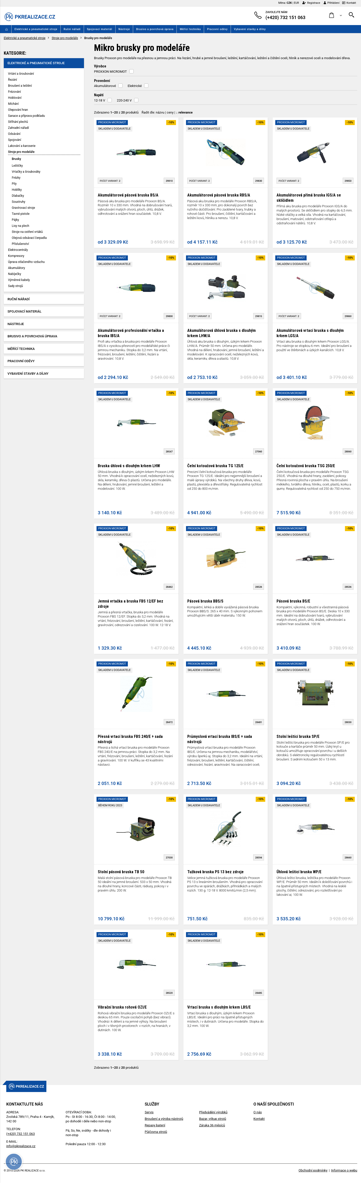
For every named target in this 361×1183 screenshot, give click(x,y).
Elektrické (135, 86)
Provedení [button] (102, 81)
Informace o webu (344, 1170)
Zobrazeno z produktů (116, 112)
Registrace (311, 3)
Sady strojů (15, 286)
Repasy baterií (155, 1125)
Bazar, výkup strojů (212, 1119)
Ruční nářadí (72, 29)
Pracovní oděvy (217, 29)
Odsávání (14, 134)
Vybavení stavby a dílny (250, 29)
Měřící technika (190, 29)
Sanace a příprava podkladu (26, 116)
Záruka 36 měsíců (212, 1125)
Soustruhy (18, 202)
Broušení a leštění (20, 85)
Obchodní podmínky (313, 1170)
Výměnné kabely (19, 280)
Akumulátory (16, 268)
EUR (296, 3)
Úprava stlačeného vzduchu (26, 262)
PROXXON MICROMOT (110, 71)
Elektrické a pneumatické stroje (36, 29)
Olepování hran (18, 110)
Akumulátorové (105, 86)
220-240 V (124, 100)
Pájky (15, 220)
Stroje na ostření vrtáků (27, 232)
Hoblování (15, 98)
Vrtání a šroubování (21, 73)
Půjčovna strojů (156, 1132)
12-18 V (99, 100)
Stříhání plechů (18, 122)
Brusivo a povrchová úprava (154, 29)
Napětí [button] (99, 95)
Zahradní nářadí (18, 128)
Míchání (13, 104)
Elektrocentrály (18, 250)
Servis (149, 1112)
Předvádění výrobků (213, 1112)
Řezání (12, 79)
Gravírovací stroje (23, 208)
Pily (14, 183)
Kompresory (16, 256)
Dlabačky (18, 196)
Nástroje (124, 29)
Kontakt (349, 3)
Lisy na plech (20, 226)
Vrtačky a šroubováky (26, 171)
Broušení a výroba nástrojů (164, 1119)
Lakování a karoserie (21, 146)
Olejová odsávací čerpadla (29, 238)
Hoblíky (17, 189)
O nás (257, 1112)
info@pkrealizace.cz (20, 1146)
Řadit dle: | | (167, 112)
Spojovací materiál (99, 29)
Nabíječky (14, 274)
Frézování (14, 91)
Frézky (16, 177)
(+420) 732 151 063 (20, 1134)
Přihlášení (331, 3)
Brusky (16, 159)
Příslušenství (20, 244)
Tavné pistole (21, 214)
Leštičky (17, 165)
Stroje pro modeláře (65, 38)
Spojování (14, 140)
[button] (335, 15)
